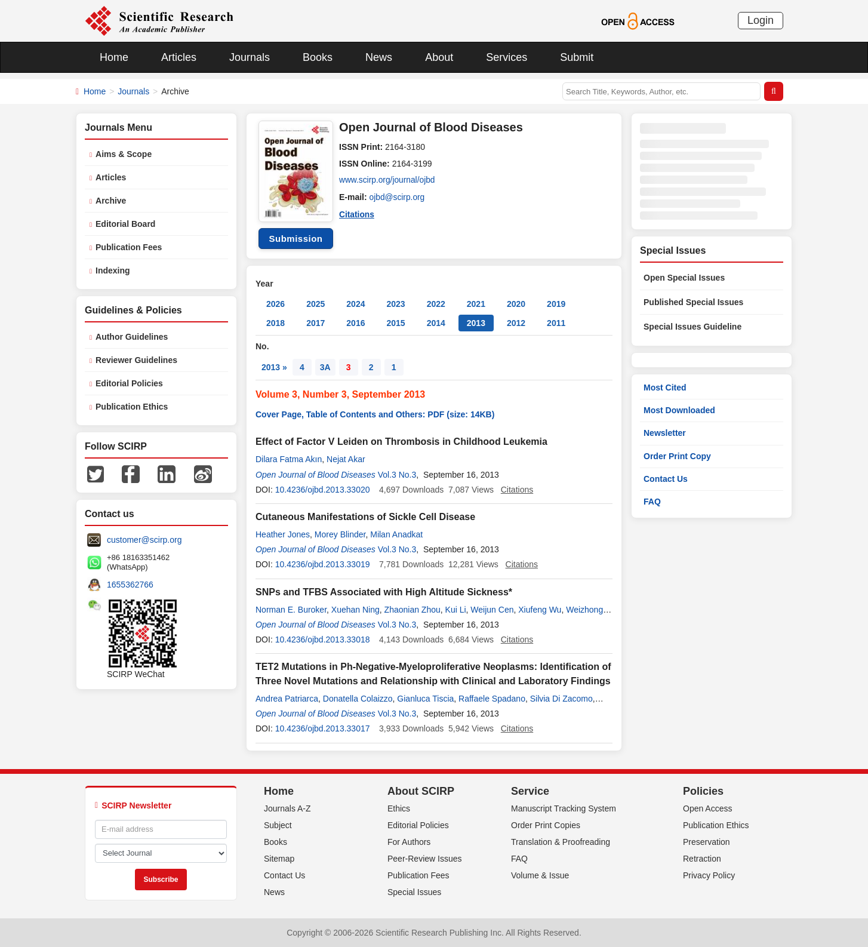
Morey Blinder (340, 534)
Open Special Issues (684, 277)
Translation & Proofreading (560, 842)
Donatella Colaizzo (358, 698)
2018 (275, 323)
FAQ (652, 501)
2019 (556, 304)
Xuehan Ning (355, 609)
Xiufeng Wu (539, 609)
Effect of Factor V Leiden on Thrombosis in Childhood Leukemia (401, 441)
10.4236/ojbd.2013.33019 (322, 564)
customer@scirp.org (144, 540)
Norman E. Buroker (291, 609)
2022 (436, 304)
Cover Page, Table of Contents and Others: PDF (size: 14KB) (375, 414)
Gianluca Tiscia (425, 698)
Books (318, 57)
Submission (295, 238)
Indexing (113, 270)
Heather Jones (283, 534)
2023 (395, 304)
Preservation (706, 842)
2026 (275, 304)
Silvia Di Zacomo (561, 698)
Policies (703, 791)
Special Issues (414, 892)
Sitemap (279, 858)
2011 (556, 323)
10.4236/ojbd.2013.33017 (322, 728)
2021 (476, 304)
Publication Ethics (132, 406)
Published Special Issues (693, 302)
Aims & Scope (124, 154)
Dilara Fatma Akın (289, 459)
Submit (576, 57)
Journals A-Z (287, 808)
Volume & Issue (540, 875)
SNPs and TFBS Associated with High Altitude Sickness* (384, 592)
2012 (516, 323)
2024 (355, 304)
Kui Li (455, 609)
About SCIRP (420, 791)
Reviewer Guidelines (136, 360)
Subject (278, 825)
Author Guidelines (132, 337)
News (378, 57)
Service (530, 791)
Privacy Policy (709, 875)
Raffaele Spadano (491, 698)
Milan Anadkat (396, 534)
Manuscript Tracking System (563, 808)
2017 (315, 323)
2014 (436, 323)
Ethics (398, 808)
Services (506, 57)
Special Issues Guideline (692, 326)
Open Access (707, 808)
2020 (516, 304)
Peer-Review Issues (424, 858)
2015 (395, 323)
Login (760, 20)
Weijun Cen (491, 609)
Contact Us (666, 479)
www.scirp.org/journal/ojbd (387, 180)
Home (114, 57)
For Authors (408, 842)
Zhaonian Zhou (412, 609)
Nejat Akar (346, 459)
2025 (315, 304)
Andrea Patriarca (287, 698)
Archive (111, 200)
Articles (178, 57)
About (439, 57)
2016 (355, 323)
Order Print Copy (677, 456)
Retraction (702, 858)
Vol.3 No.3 (397, 474)
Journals (249, 57)
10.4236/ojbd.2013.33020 (322, 489)
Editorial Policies (129, 383)
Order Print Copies (545, 825)
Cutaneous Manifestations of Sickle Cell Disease (365, 517)
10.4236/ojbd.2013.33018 (322, 639)
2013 (476, 323)
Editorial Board (125, 224)
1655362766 (130, 584)
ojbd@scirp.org (398, 197)
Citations (357, 214)
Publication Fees (129, 247)
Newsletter (665, 433)
